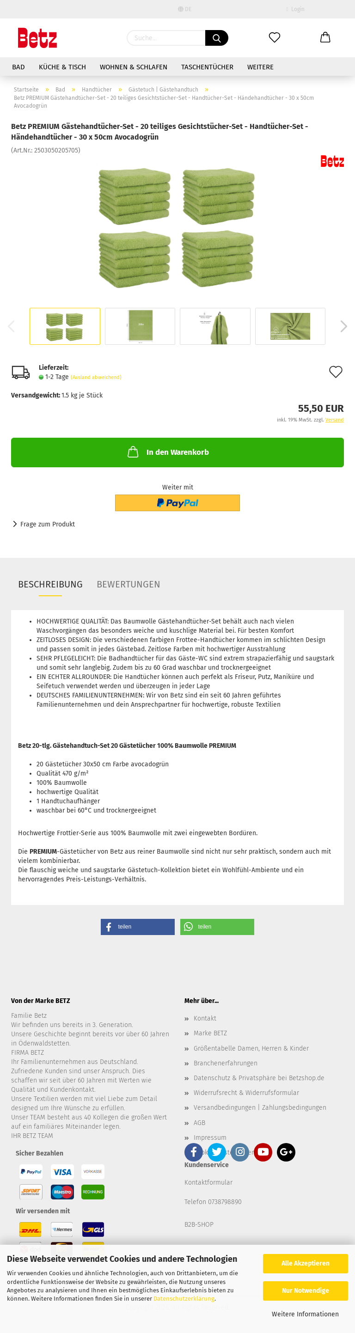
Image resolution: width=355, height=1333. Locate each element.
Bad (18, 67)
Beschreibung (50, 584)
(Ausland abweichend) (96, 377)
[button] (138, 927)
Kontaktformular (208, 1182)
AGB (199, 1123)
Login (295, 9)
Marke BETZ (210, 1033)
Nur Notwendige (305, 1291)
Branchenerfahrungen (225, 1063)
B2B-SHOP (199, 1225)
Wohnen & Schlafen (133, 67)
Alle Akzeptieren (306, 1263)
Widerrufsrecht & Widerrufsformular (246, 1093)
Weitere (260, 67)
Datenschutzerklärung (183, 1298)
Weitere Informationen (305, 1314)
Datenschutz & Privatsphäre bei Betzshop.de (259, 1078)
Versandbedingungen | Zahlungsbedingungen (260, 1108)
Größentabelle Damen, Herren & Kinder (251, 1048)
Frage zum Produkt (47, 524)
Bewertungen (128, 584)
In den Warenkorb (167, 451)
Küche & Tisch (62, 67)
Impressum (210, 1138)
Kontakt (205, 1018)
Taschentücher (207, 67)
